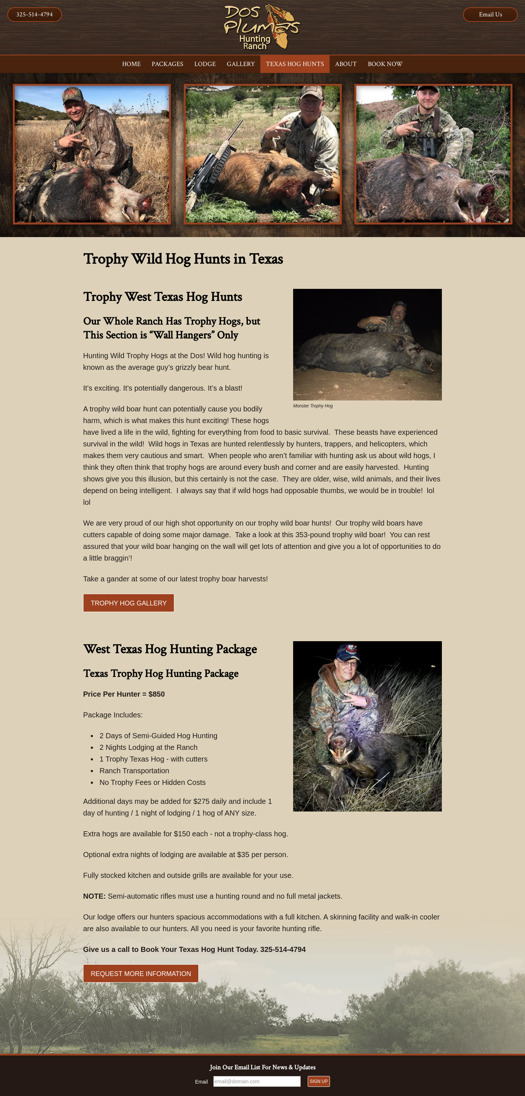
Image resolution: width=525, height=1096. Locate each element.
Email (201, 1082)
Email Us (490, 14)
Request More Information (141, 973)
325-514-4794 (34, 14)
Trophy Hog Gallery (129, 603)
